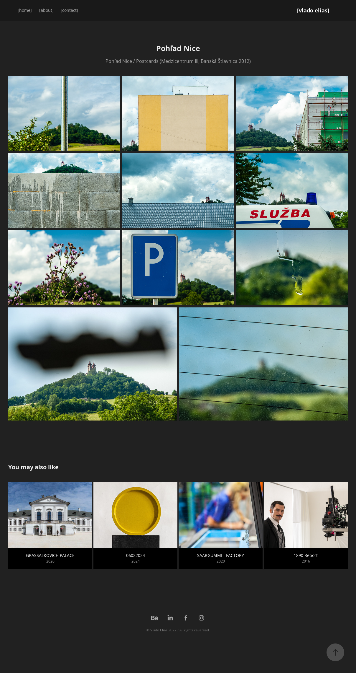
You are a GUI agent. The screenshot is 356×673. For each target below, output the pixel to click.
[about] (46, 10)
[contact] (69, 10)
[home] (25, 10)
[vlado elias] (313, 10)
